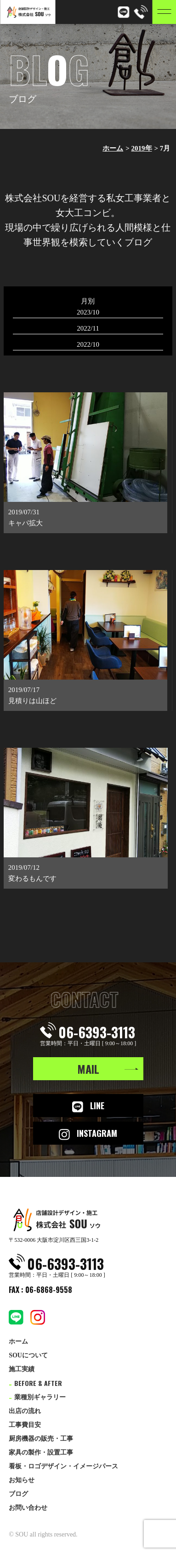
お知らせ (21, 1480)
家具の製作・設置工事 (41, 1452)
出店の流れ (25, 1411)
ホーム (112, 148)
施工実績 (21, 1369)
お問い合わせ (28, 1507)
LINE (88, 1106)
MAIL (88, 1068)
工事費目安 (25, 1424)
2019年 (141, 148)
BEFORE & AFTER (35, 1383)
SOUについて (28, 1355)
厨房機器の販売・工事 (41, 1438)
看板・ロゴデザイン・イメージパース (63, 1466)
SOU (21, 1534)
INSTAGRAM (88, 1133)
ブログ (18, 1493)
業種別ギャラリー (37, 1397)
